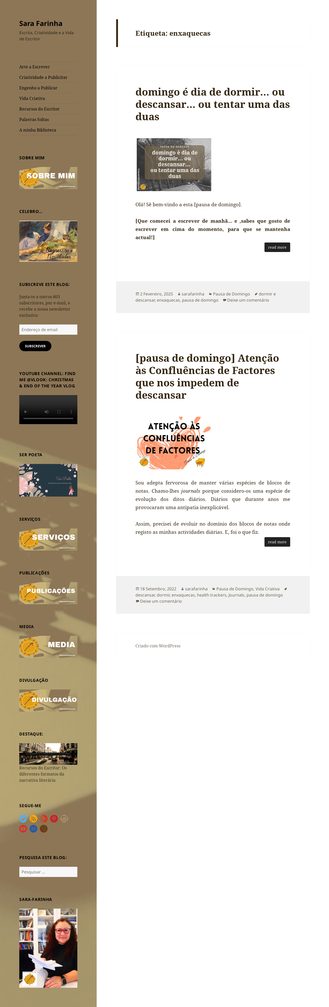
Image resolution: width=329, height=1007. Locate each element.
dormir (163, 595)
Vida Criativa (32, 98)
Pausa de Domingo (231, 294)
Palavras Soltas (34, 119)
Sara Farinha (40, 23)
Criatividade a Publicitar (43, 77)
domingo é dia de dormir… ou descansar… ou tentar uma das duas (212, 104)
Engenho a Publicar (38, 88)
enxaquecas (168, 300)
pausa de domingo (200, 300)
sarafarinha (193, 294)
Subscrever (35, 346)
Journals (236, 595)
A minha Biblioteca (37, 130)
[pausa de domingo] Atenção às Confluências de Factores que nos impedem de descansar (207, 376)
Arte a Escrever (34, 67)
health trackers (211, 595)
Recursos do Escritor (39, 109)
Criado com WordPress (157, 646)
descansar (145, 595)
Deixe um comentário (248, 300)
